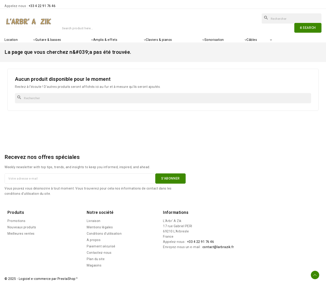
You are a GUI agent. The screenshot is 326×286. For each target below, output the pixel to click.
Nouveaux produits (21, 227)
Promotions (16, 221)
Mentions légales (100, 227)
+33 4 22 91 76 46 (42, 6)
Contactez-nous (99, 252)
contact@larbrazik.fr (218, 247)
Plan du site (96, 259)
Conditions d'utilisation (104, 233)
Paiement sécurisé (101, 246)
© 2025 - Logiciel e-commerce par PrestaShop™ (41, 279)
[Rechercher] (163, 98)
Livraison (94, 221)
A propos (94, 240)
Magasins (94, 265)
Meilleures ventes (21, 233)
